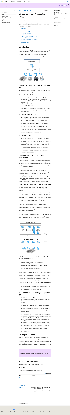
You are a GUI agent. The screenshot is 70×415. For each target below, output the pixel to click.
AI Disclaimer (3, 411)
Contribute (19, 411)
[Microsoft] (2, 1)
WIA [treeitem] (3, 14)
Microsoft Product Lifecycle (31, 4)
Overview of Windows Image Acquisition (28, 37)
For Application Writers (26, 31)
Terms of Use (40, 411)
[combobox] (8, 12)
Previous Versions (25, 10)
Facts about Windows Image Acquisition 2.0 (29, 39)
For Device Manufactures (27, 33)
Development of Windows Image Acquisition (29, 36)
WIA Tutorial (21, 387)
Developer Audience (25, 40)
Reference (21, 390)
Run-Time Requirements (25, 42)
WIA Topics (23, 43)
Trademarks (45, 411)
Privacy (24, 411)
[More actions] (50, 10)
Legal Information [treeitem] (5, 16)
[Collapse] (14, 10)
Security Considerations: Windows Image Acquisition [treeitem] (9, 18)
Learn (20, 10)
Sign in (67, 1)
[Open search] (65, 1)
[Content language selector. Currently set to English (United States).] (6, 409)
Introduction (23, 28)
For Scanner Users (25, 34)
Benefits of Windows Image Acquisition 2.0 (29, 30)
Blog (15, 411)
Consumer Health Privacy (31, 411)
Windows (30, 10)
